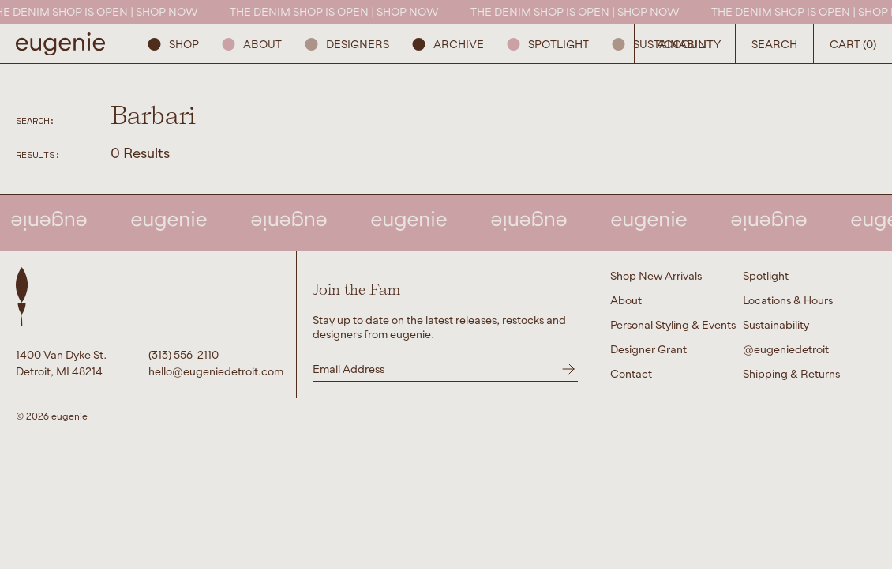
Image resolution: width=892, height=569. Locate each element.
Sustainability (667, 44)
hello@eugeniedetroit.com (214, 371)
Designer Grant (648, 349)
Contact (631, 373)
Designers (347, 44)
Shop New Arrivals (656, 275)
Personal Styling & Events (673, 324)
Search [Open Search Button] (774, 44)
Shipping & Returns (791, 373)
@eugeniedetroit (786, 349)
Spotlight (548, 44)
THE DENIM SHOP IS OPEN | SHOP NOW (339, 11)
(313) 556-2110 (183, 354)
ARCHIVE (448, 44)
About (252, 44)
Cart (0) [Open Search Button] (853, 44)
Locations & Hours (788, 300)
